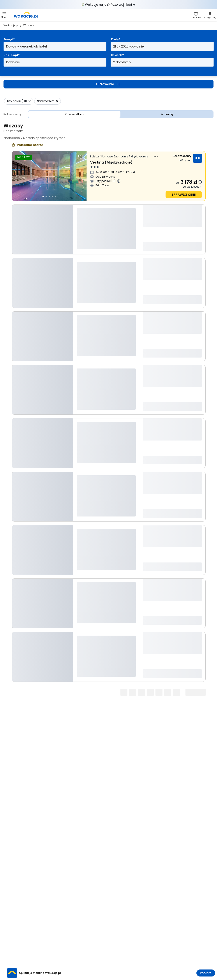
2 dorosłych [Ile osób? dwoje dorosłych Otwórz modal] (122, 62)
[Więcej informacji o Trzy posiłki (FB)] (118, 181)
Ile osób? (117, 55)
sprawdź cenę (184, 194)
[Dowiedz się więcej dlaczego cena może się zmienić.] (200, 182)
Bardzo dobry (182, 156)
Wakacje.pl (11, 25)
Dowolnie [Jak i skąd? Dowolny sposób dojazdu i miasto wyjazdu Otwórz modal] (13, 62)
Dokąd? (9, 39)
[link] (26, 15)
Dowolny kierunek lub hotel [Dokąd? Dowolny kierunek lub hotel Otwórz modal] (26, 46)
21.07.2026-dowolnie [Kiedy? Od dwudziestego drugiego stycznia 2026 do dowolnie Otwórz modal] (128, 46)
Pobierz (205, 973)
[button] (4, 15)
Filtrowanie (108, 84)
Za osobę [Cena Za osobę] (167, 114)
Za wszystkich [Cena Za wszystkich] (74, 114)
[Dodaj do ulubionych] (80, 157)
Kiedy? (115, 39)
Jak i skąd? (11, 55)
